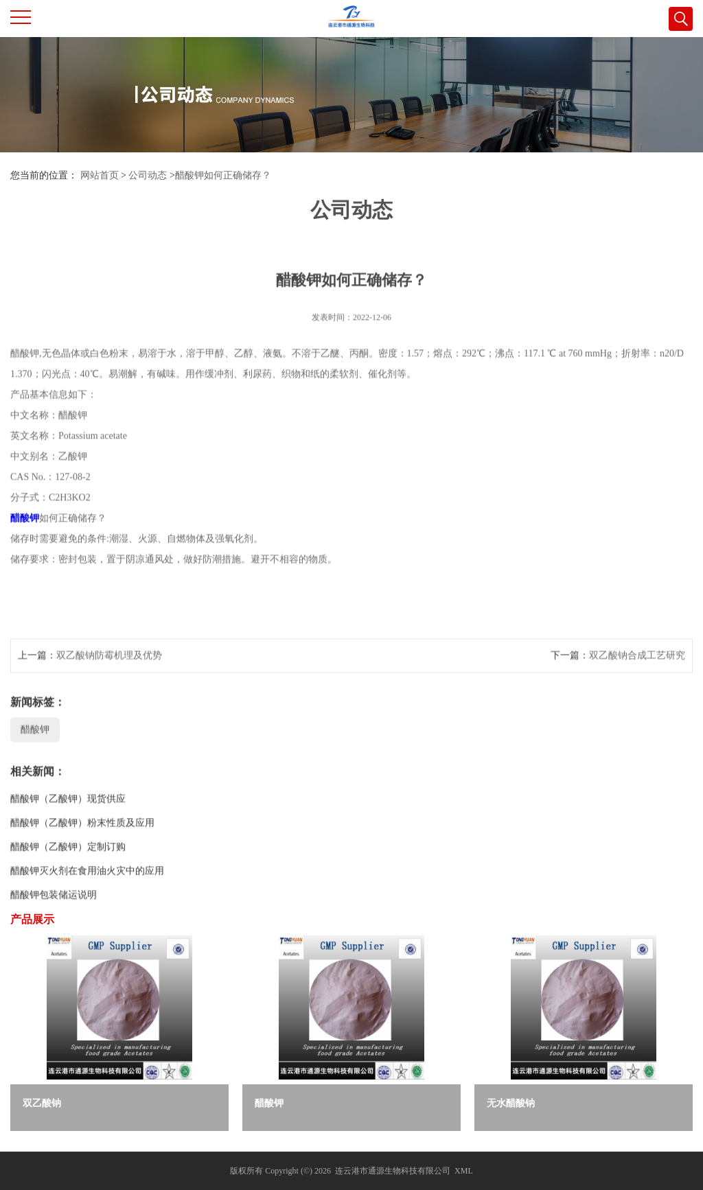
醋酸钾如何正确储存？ (223, 175)
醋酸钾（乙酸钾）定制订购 (68, 871)
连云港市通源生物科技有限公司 (392, 1171)
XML (463, 1171)
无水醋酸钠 (511, 1103)
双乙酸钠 (42, 1103)
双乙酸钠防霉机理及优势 (109, 680)
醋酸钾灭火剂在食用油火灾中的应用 (87, 895)
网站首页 (99, 175)
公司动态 (147, 175)
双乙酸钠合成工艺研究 (637, 680)
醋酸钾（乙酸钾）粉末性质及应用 (82, 847)
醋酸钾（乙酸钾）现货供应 (68, 823)
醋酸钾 (24, 542)
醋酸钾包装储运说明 (53, 919)
